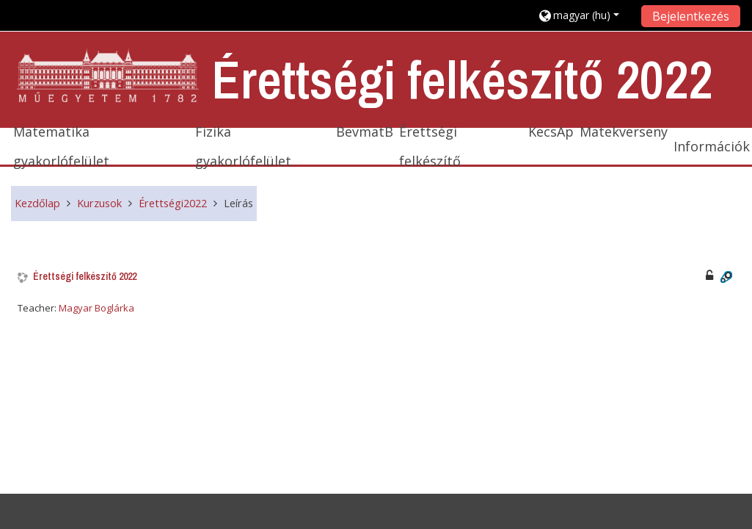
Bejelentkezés (690, 16)
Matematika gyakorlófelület (61, 146)
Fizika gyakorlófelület (243, 146)
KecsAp (551, 131)
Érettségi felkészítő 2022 (84, 276)
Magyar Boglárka (96, 307)
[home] (108, 76)
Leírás (238, 203)
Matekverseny (624, 131)
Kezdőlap (37, 203)
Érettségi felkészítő (430, 146)
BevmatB (364, 131)
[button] (584, 15)
